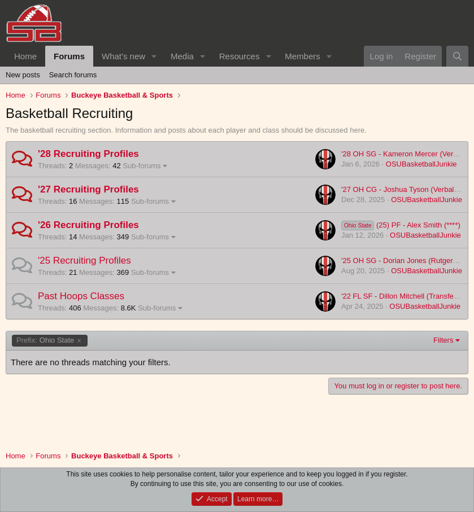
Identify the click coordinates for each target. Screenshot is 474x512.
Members (302, 56)
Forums (69, 56)
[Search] (457, 56)
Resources (239, 56)
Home (25, 56)
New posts (23, 75)
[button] (154, 56)
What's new (123, 56)
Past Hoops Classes (81, 296)
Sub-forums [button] (141, 165)
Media (182, 56)
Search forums (73, 75)
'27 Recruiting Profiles (88, 189)
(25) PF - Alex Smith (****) (400, 225)
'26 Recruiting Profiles (88, 225)
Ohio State (45, 340)
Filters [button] (443, 340)
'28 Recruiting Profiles (88, 153)
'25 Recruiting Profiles (84, 260)
